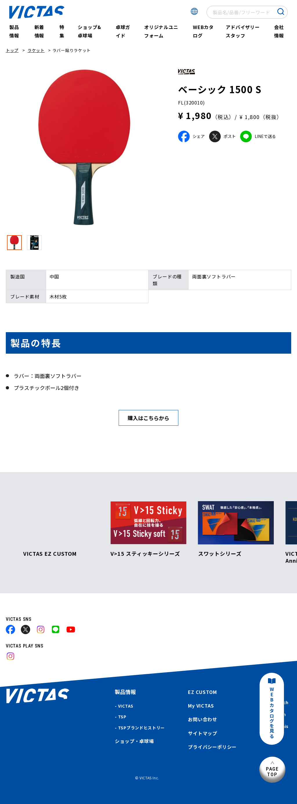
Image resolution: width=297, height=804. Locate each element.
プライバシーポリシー (212, 746)
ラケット (36, 50)
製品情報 (14, 31)
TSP (122, 717)
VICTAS (125, 706)
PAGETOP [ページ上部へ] (272, 771)
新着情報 (39, 31)
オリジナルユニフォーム (161, 31)
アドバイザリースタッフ (243, 31)
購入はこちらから (148, 418)
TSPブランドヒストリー (141, 728)
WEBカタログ (203, 31)
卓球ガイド (123, 31)
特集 (61, 31)
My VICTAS (201, 705)
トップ (12, 50)
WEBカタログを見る (271, 713)
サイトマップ (202, 733)
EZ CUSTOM (202, 691)
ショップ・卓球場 (134, 741)
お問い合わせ (202, 719)
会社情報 (279, 31)
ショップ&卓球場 (89, 31)
